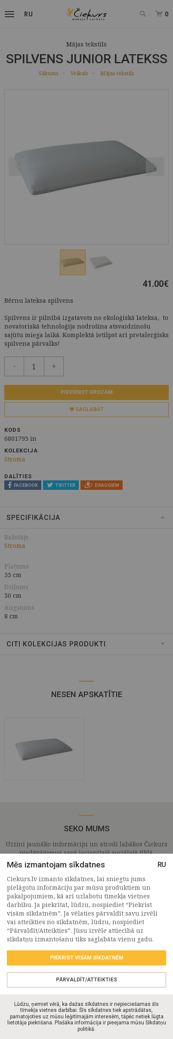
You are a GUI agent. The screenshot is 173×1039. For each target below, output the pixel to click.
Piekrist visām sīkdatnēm (87, 958)
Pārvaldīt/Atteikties (86, 980)
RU (162, 865)
